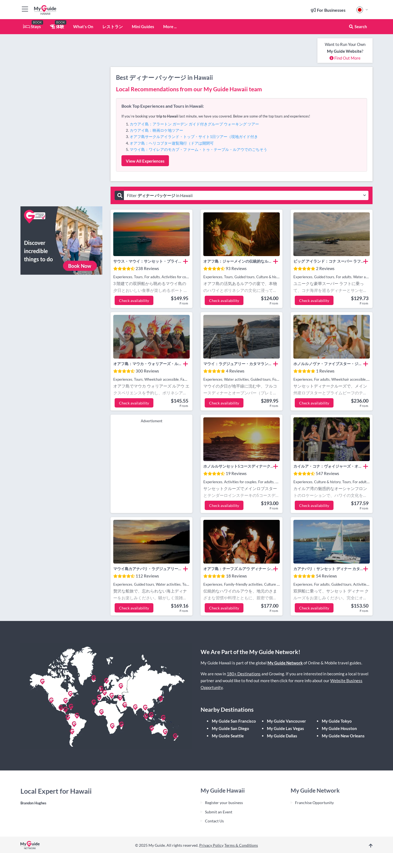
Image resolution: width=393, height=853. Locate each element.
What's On (83, 26)
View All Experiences (145, 161)
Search (358, 26)
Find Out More (345, 57)
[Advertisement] (61, 120)
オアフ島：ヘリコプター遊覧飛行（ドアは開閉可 (172, 143)
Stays (32, 26)
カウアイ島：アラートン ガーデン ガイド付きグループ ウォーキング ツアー (194, 124)
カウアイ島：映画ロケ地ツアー (156, 130)
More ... (170, 26)
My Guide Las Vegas (285, 728)
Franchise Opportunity (314, 802)
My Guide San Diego (230, 728)
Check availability (134, 300)
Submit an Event (218, 812)
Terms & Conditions (241, 845)
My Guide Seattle (228, 735)
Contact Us (214, 821)
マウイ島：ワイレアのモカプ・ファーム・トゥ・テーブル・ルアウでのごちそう (198, 149)
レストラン (112, 26)
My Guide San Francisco (234, 721)
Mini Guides (143, 26)
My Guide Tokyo (337, 721)
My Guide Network (285, 662)
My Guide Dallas (282, 735)
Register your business (224, 802)
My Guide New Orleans (343, 735)
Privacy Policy (211, 845)
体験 (57, 26)
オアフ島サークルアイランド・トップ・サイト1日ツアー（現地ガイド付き (194, 136)
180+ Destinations (244, 673)
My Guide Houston (339, 728)
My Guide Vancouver (286, 721)
